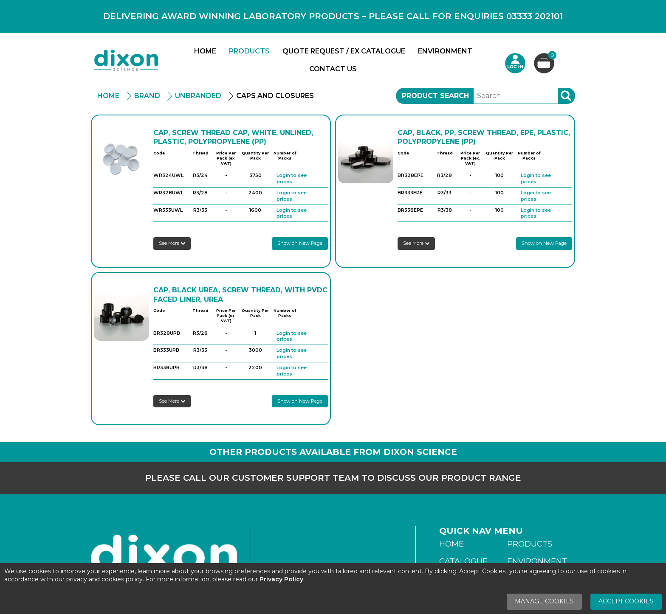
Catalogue (463, 561)
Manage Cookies (544, 601)
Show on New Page (299, 243)
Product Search (435, 96)
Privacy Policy (281, 579)
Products (249, 51)
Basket (551, 56)
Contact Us (333, 69)
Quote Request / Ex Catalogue (343, 51)
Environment (445, 51)
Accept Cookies (626, 601)
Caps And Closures (275, 96)
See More (172, 243)
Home (205, 51)
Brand (147, 96)
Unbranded (198, 96)
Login (515, 63)
